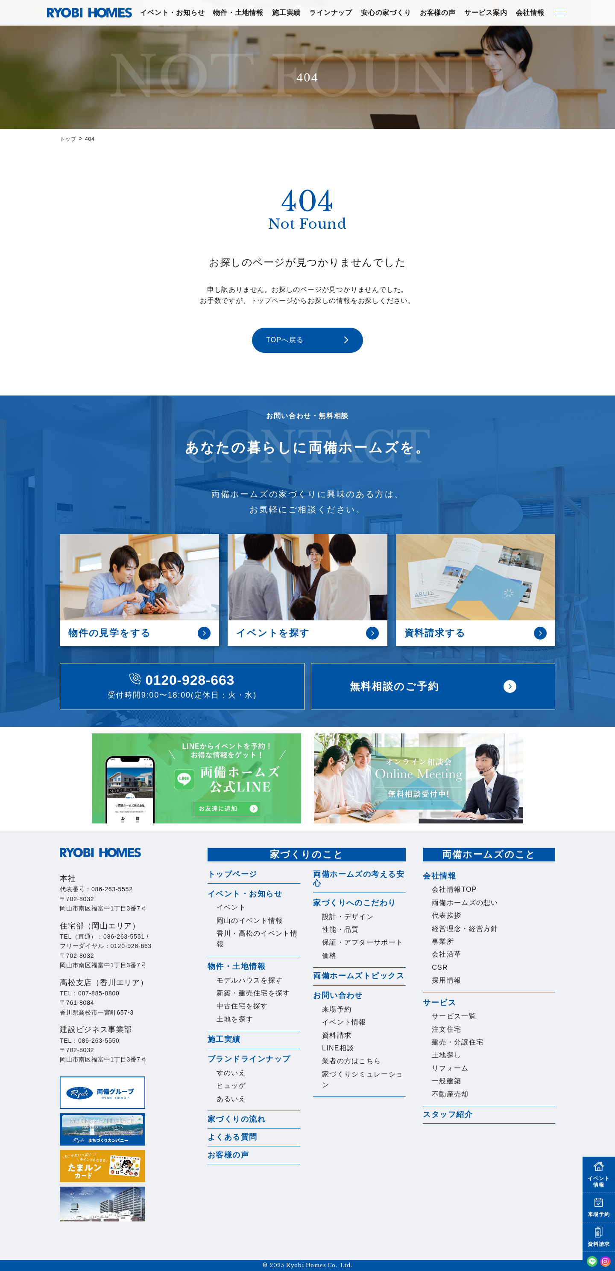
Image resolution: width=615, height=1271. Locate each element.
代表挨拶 (446, 915)
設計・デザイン (348, 916)
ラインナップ (330, 12)
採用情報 (446, 980)
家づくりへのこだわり (354, 903)
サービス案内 (485, 12)
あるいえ (231, 1098)
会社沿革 (446, 954)
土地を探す (235, 1019)
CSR (440, 967)
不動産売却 (450, 1094)
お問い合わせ (338, 995)
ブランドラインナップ (249, 1059)
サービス (439, 1002)
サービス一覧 (454, 1016)
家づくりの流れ (237, 1119)
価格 (329, 955)
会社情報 (530, 12)
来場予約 (336, 1009)
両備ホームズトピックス (358, 975)
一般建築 (446, 1081)
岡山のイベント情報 (250, 920)
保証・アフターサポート (362, 942)
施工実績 (286, 12)
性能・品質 (340, 929)
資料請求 (336, 1035)
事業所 (443, 941)
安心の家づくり (386, 12)
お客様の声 (438, 12)
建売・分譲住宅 (457, 1042)
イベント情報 (344, 1022)
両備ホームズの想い (465, 902)
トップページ (233, 874)
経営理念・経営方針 (465, 928)
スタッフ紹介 (448, 1114)
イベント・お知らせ (172, 12)
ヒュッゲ (231, 1085)
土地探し (446, 1055)
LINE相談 (338, 1048)
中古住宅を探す (242, 1005)
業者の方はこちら (351, 1060)
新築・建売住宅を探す (253, 993)
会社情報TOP (454, 889)
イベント (231, 907)
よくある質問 (233, 1137)
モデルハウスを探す (250, 980)
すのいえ (231, 1072)
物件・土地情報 (238, 12)
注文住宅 (446, 1029)
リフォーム (450, 1068)
